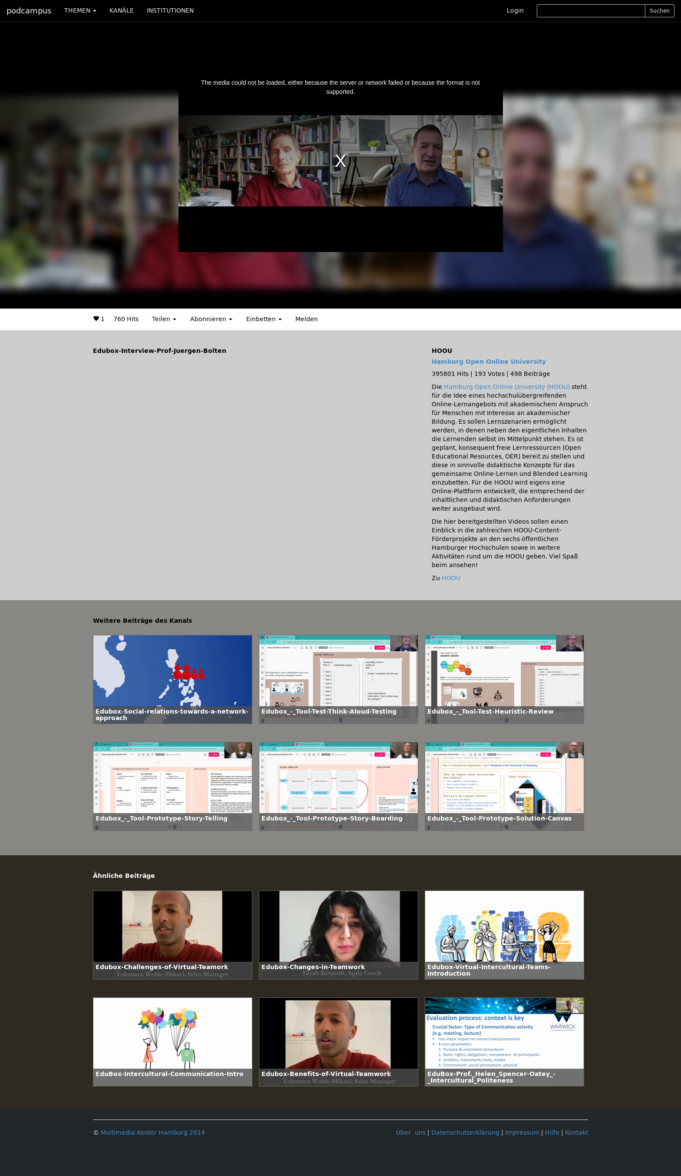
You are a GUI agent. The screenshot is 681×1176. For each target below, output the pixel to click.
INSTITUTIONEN (170, 10)
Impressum (522, 1132)
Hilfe (552, 1132)
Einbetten (264, 319)
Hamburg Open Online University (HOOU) (507, 387)
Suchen (660, 11)
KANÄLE (121, 10)
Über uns (411, 1132)
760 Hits (126, 319)
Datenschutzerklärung (465, 1132)
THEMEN (80, 10)
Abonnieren (211, 319)
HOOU (451, 578)
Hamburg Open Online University (489, 361)
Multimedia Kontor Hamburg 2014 (153, 1132)
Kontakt (576, 1132)
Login (515, 10)
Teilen (164, 319)
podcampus (29, 11)
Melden (306, 319)
